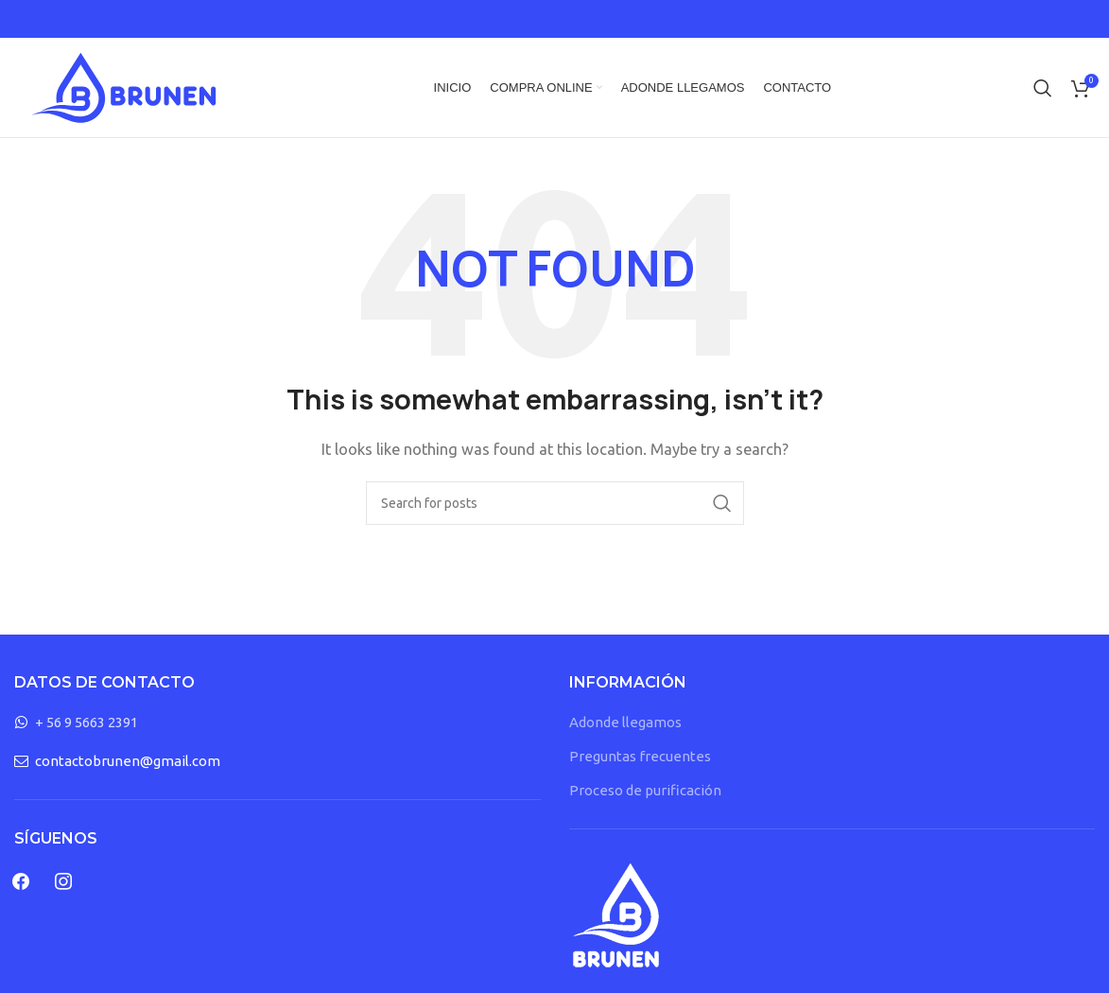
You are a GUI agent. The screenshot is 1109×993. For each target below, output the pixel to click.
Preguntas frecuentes (640, 756)
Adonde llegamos (625, 722)
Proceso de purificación (645, 790)
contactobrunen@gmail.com (127, 761)
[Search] (1043, 88)
